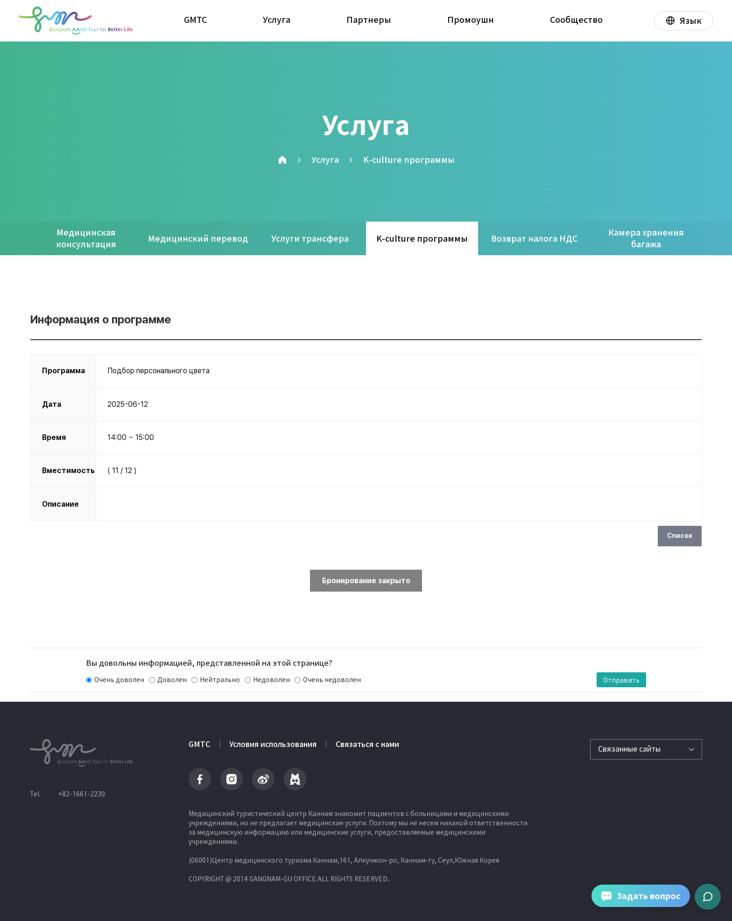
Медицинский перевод (198, 239)
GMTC (195, 20)
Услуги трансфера (310, 239)
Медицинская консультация (86, 238)
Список (679, 535)
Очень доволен (119, 679)
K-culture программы (409, 160)
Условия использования (273, 744)
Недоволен (271, 679)
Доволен (172, 679)
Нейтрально (220, 679)
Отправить (621, 679)
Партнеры (368, 20)
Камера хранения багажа (646, 238)
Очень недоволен (332, 679)
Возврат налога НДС (534, 239)
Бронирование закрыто (366, 580)
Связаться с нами (367, 744)
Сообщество (576, 20)
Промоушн (470, 20)
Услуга (276, 20)
